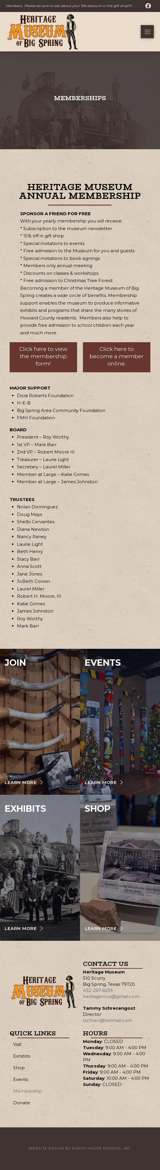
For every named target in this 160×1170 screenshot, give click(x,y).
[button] (147, 31)
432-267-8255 (98, 990)
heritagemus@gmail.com (111, 996)
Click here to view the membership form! (43, 356)
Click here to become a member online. (117, 356)
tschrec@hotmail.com (107, 1020)
